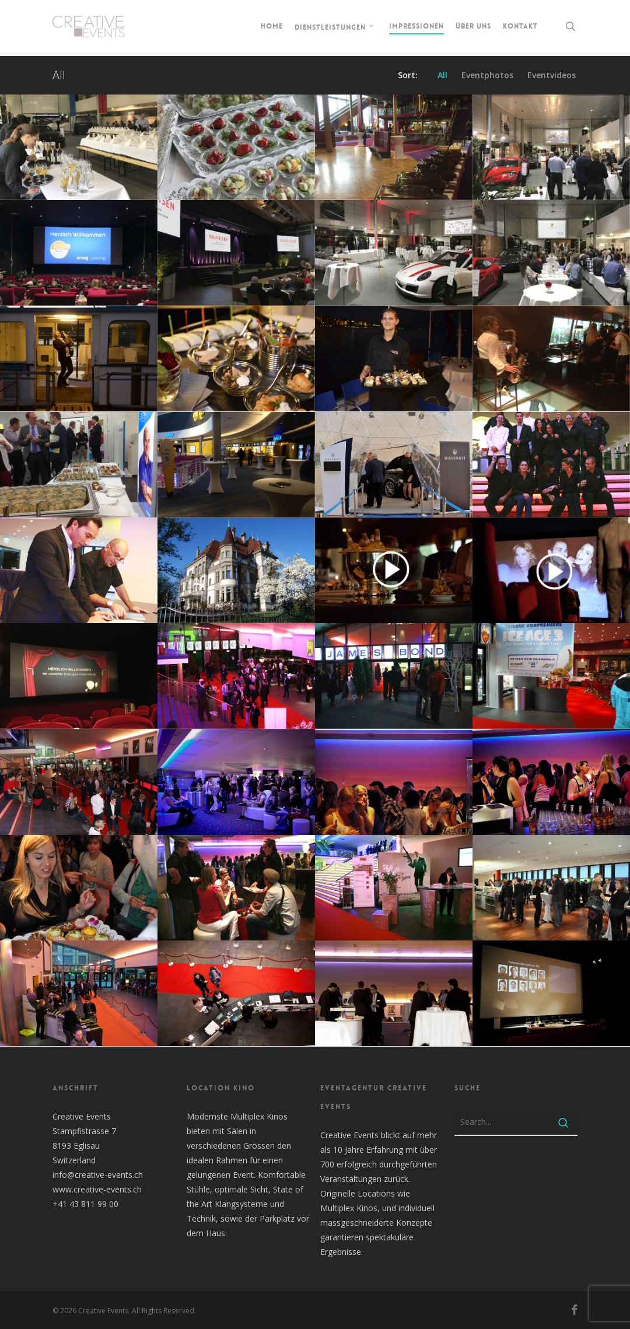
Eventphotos (487, 75)
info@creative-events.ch (97, 1174)
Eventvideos (551, 75)
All (442, 75)
